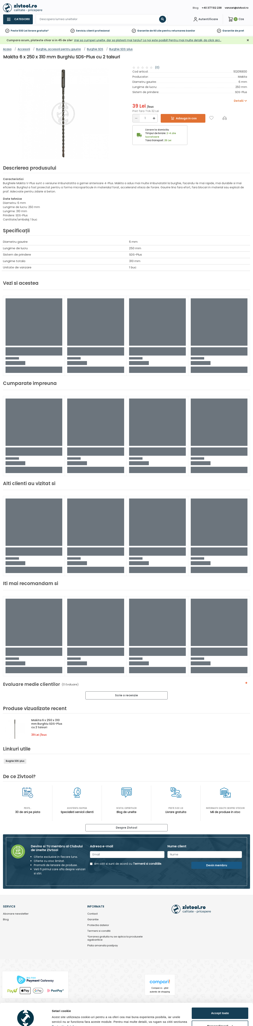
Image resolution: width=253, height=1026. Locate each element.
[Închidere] (248, 40)
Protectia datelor (98, 925)
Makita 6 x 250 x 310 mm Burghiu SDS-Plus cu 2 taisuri (46, 723)
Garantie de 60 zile (149, 30)
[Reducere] (136, 118)
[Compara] (224, 117)
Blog (195, 8)
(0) (157, 67)
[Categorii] (18, 19)
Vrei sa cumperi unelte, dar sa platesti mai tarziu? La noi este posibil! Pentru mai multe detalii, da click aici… (147, 40)
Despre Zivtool (126, 828)
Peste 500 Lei (19, 30)
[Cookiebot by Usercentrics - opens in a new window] (25, 1018)
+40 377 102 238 (212, 8)
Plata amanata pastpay (102, 945)
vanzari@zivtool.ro (236, 8)
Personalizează (220, 1006)
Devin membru (216, 865)
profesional (102, 30)
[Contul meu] (205, 19)
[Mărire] (154, 118)
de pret (239, 30)
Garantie (228, 30)
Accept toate (220, 994)
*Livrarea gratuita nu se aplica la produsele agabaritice (115, 938)
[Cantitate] (145, 118)
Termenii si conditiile (147, 864)
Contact (92, 914)
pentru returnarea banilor (178, 30)
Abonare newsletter (16, 914)
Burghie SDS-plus (15, 761)
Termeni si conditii (98, 931)
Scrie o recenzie (126, 695)
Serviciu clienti (85, 30)
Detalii (56, 1018)
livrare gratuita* (38, 30)
